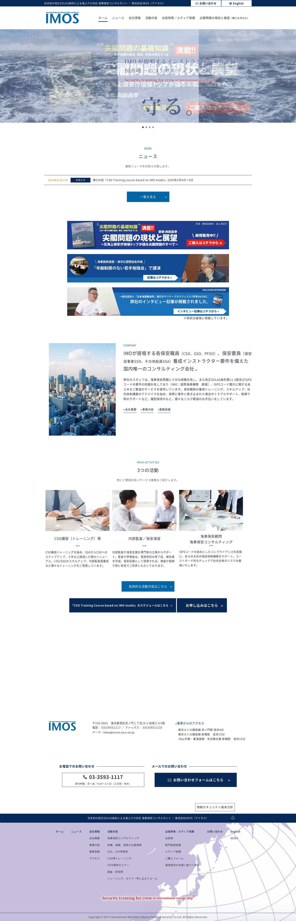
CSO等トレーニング (119, 858)
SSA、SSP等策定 (117, 851)
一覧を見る (148, 196)
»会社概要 (129, 409)
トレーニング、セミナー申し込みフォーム (132, 878)
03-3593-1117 (106, 776)
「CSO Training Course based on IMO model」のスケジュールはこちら (120, 605)
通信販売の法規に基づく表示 (182, 865)
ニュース (118, 18)
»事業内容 (147, 409)
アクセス (94, 858)
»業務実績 (164, 409)
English (235, 831)
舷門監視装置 (173, 845)
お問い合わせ (215, 831)
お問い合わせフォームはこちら (196, 779)
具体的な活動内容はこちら (148, 586)
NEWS (234, 838)
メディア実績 (173, 851)
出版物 (169, 838)
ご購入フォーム (174, 858)
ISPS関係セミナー (118, 865)
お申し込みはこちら (202, 605)
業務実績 (94, 851)
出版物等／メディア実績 (178, 18)
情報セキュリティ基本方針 (215, 807)
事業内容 (94, 845)
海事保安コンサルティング (123, 838)
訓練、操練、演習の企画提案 (124, 845)
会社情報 (135, 18)
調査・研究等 (115, 871)
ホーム (103, 18)
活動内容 (151, 18)
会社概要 (94, 838)
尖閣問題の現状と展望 (225, 18)
